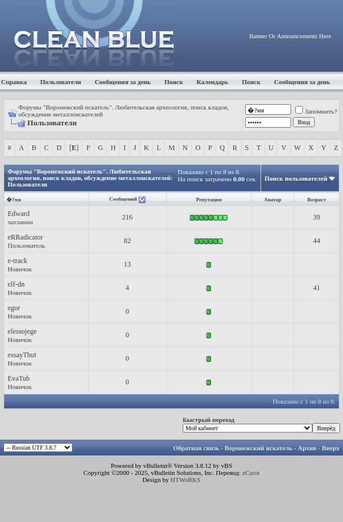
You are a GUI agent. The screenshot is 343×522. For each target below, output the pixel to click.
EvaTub (19, 378)
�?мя (13, 199)
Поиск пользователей (296, 178)
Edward (18, 214)
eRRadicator (25, 237)
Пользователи (60, 81)
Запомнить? (316, 111)
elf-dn (16, 284)
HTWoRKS (185, 479)
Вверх (330, 447)
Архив (307, 447)
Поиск (173, 81)
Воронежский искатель (258, 447)
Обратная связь (196, 447)
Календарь (213, 81)
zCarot (250, 472)
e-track (17, 261)
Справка (14, 81)
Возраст (316, 199)
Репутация (209, 199)
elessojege (22, 331)
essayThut (22, 355)
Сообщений (123, 199)
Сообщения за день (123, 81)
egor (14, 308)
